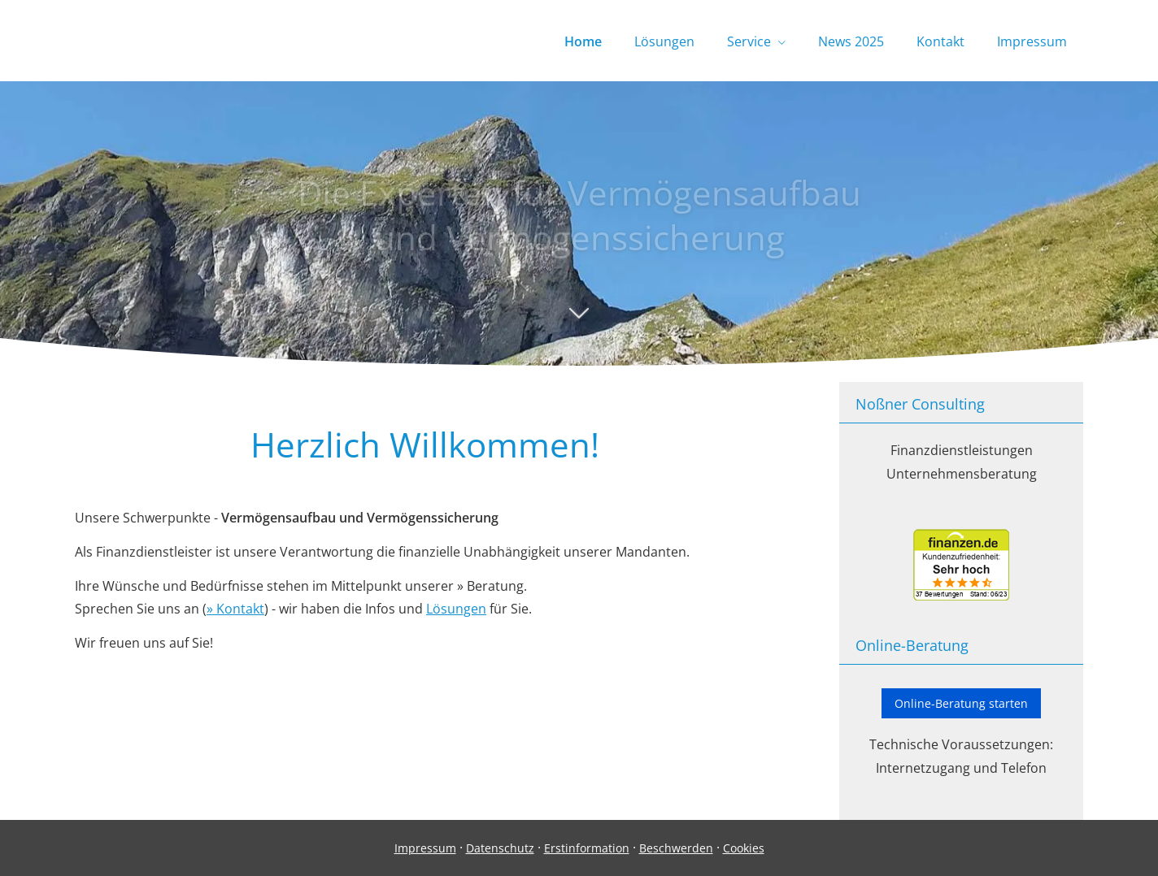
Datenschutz (500, 848)
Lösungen (456, 609)
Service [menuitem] (749, 41)
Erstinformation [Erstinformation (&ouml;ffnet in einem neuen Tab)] (586, 848)
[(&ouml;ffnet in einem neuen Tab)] (961, 596)
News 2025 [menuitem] (851, 41)
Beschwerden (676, 848)
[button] (579, 321)
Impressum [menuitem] (1032, 41)
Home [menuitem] (583, 41)
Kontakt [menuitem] (940, 41)
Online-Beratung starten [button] (961, 703)
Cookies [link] (743, 848)
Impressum (425, 848)
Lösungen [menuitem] (664, 41)
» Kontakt (235, 609)
